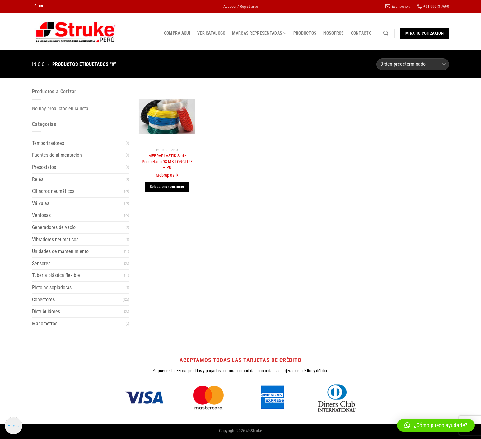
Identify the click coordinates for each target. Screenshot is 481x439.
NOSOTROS (333, 33)
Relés (37, 179)
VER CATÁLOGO (211, 33)
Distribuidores (46, 311)
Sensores (41, 263)
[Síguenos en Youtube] (41, 6)
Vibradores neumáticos (55, 239)
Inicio (38, 64)
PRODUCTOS (305, 33)
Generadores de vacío (54, 227)
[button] (436, 425)
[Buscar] (385, 33)
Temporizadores (48, 143)
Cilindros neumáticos (53, 191)
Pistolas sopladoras (52, 287)
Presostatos (44, 167)
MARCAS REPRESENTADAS (259, 33)
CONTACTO (361, 33)
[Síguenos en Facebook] (35, 6)
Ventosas (41, 215)
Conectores (43, 300)
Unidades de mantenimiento (60, 251)
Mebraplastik (167, 175)
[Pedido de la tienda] (412, 64)
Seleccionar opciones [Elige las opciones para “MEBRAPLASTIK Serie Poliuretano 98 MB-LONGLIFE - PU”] (167, 186)
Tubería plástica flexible (56, 275)
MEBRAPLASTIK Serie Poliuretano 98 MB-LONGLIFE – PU (167, 161)
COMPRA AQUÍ (177, 33)
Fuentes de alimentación (57, 155)
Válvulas (40, 203)
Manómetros (44, 324)
